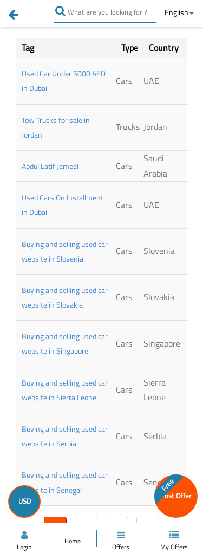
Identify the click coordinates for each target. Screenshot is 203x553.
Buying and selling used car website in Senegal (65, 482)
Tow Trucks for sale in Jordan (56, 127)
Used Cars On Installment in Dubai (62, 205)
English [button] (179, 12)
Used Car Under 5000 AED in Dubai (64, 81)
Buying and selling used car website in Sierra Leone (65, 390)
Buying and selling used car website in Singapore (65, 343)
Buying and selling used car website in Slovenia (65, 251)
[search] (64, 10)
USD (24, 501)
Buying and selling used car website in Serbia (65, 436)
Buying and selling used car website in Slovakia (65, 297)
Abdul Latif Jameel (50, 166)
